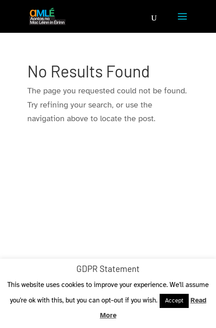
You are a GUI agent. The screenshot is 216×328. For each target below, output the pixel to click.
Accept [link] (174, 300)
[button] (182, 22)
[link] (47, 15)
